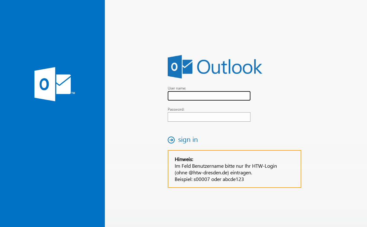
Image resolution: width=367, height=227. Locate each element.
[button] (184, 139)
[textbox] (209, 96)
